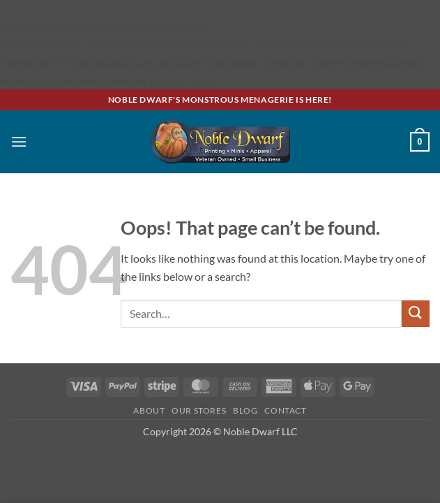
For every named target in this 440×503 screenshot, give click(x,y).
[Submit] (416, 314)
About (149, 410)
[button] (18, 141)
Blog (245, 410)
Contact (285, 410)
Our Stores (199, 410)
